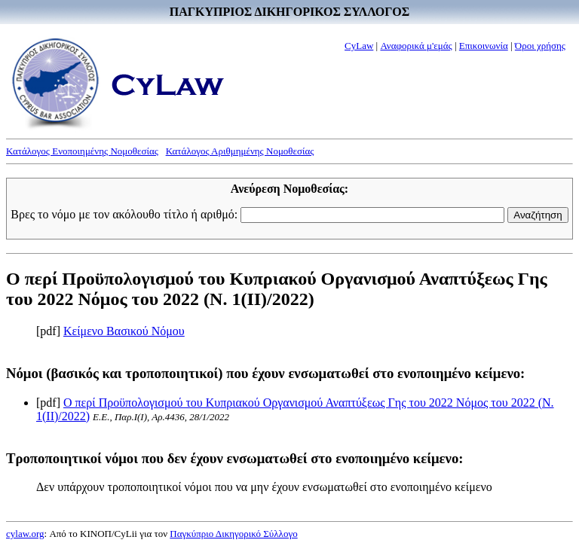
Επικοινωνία (483, 45)
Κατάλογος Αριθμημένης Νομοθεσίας (240, 151)
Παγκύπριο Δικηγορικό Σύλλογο (233, 533)
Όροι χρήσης (540, 45)
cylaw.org (25, 533)
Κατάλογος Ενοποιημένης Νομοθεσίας (82, 151)
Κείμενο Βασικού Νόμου (124, 331)
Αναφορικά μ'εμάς (416, 45)
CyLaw (359, 45)
